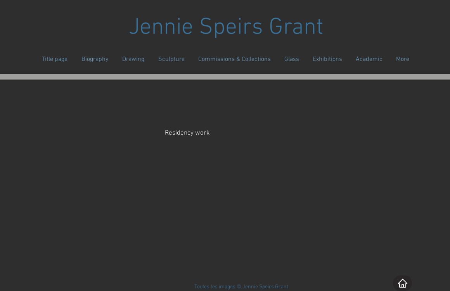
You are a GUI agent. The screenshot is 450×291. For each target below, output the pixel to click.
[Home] (402, 283)
